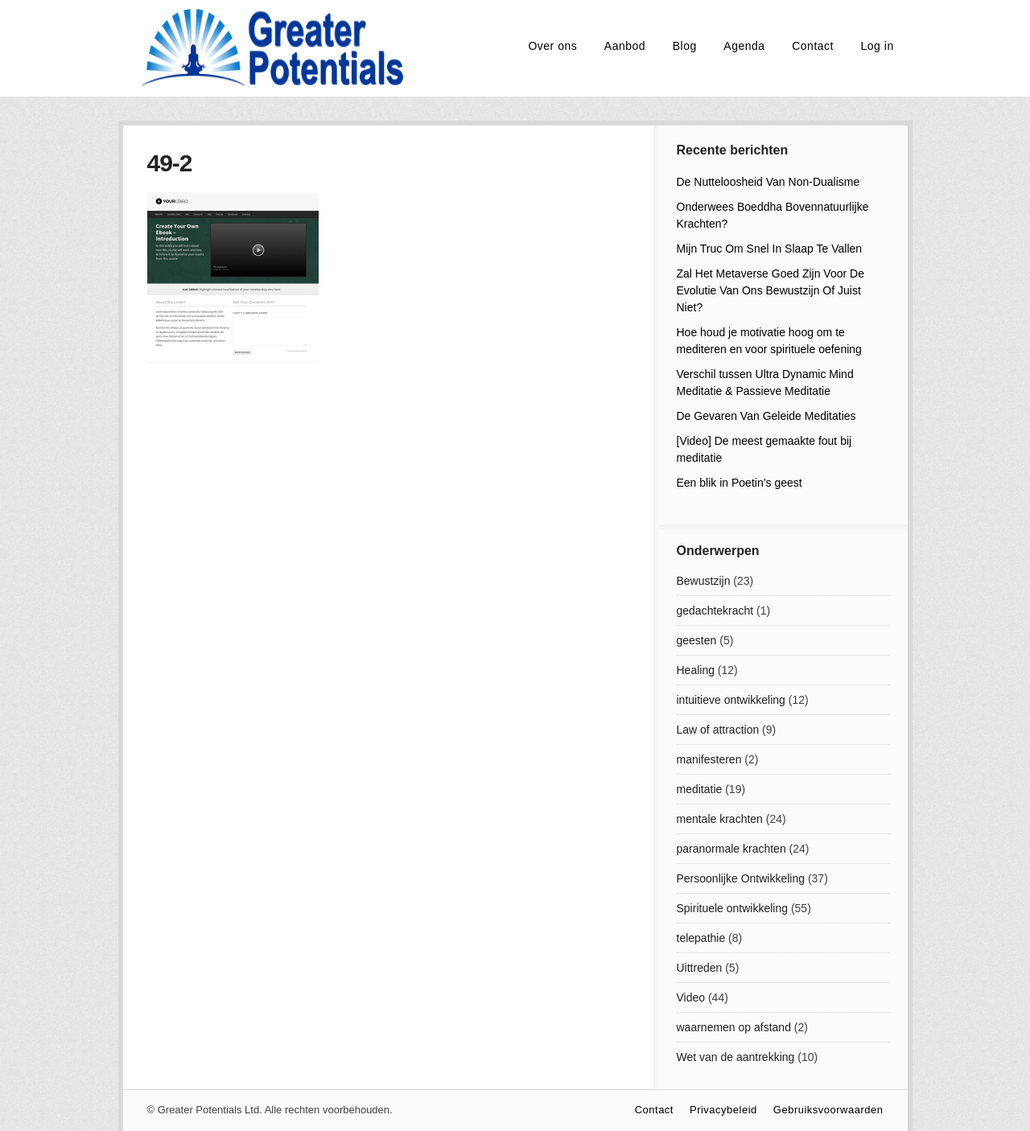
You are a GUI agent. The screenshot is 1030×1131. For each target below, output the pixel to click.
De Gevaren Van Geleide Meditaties (766, 415)
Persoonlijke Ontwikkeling (741, 878)
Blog (685, 45)
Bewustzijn (704, 580)
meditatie (700, 789)
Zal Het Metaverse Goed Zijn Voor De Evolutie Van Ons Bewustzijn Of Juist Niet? (770, 290)
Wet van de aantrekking (736, 1057)
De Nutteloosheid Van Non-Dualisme (768, 181)
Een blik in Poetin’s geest (739, 482)
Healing (696, 670)
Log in (877, 45)
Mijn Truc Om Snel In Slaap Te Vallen (770, 248)
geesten (697, 640)
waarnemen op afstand (734, 1027)
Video (691, 997)
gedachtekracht (715, 610)
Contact (813, 45)
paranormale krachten (731, 848)
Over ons (552, 45)
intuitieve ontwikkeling (731, 699)
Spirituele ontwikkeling (733, 908)
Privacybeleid (723, 1110)
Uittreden (700, 967)
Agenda (743, 45)
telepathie (701, 938)
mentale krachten (720, 818)
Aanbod (624, 45)
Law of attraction (718, 729)
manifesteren (709, 759)
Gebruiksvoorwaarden (828, 1110)
